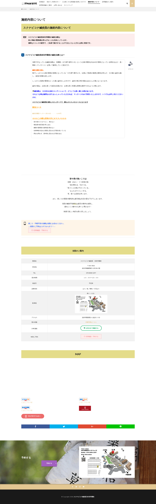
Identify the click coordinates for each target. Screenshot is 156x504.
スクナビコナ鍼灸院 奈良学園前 (84, 497)
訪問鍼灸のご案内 (107, 2)
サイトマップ (68, 5)
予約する (49, 463)
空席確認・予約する (40, 230)
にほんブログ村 (26, 402)
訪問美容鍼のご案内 (45, 5)
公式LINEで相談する (92, 328)
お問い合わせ (58, 5)
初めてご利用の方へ (53, 2)
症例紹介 (42, 2)
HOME (25, 9)
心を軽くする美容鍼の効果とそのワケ (74, 2)
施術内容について (93, 2)
